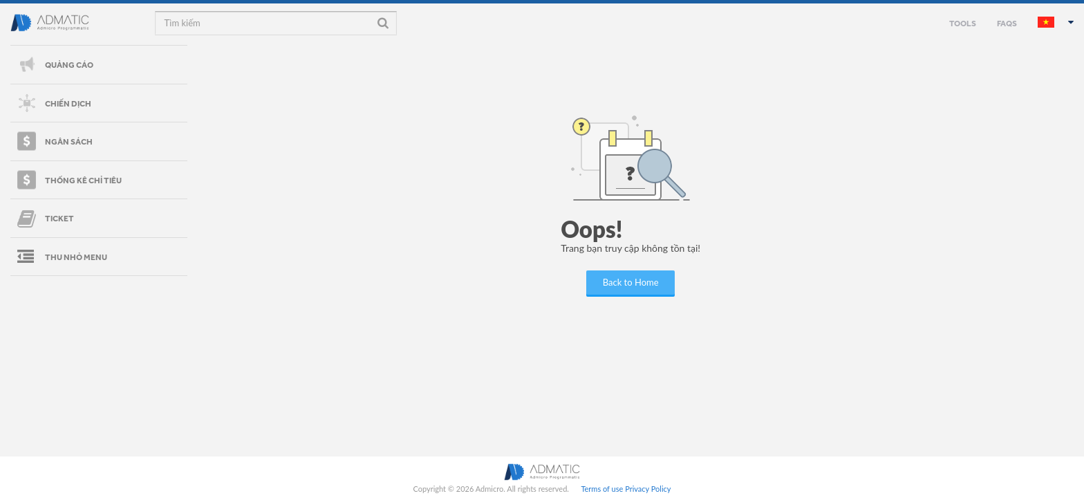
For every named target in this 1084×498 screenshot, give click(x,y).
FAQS (1007, 22)
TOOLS (962, 22)
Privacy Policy (648, 488)
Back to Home (631, 282)
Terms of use (602, 488)
